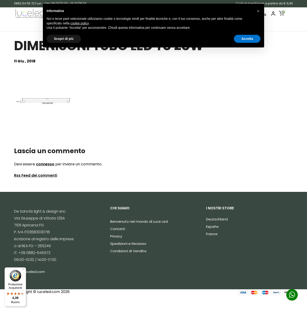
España (212, 226)
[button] (258, 11)
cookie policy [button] (80, 23)
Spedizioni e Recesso (128, 243)
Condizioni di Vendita (128, 251)
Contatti (117, 228)
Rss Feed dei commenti (35, 175)
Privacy (116, 236)
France (212, 233)
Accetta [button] (247, 39)
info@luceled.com (29, 271)
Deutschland (217, 219)
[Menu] (23, 270)
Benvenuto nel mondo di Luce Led (139, 221)
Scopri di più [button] (64, 39)
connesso (45, 164)
